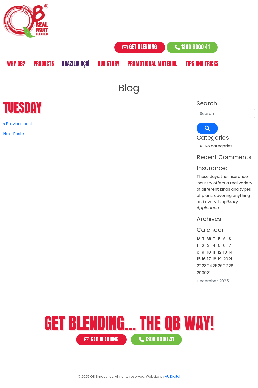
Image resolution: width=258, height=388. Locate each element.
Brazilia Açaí (75, 64)
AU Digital (172, 376)
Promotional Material (152, 64)
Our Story (108, 64)
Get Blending (139, 47)
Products (44, 64)
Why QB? (16, 64)
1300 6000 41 (192, 47)
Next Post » (14, 134)
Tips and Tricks (201, 64)
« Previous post (18, 124)
